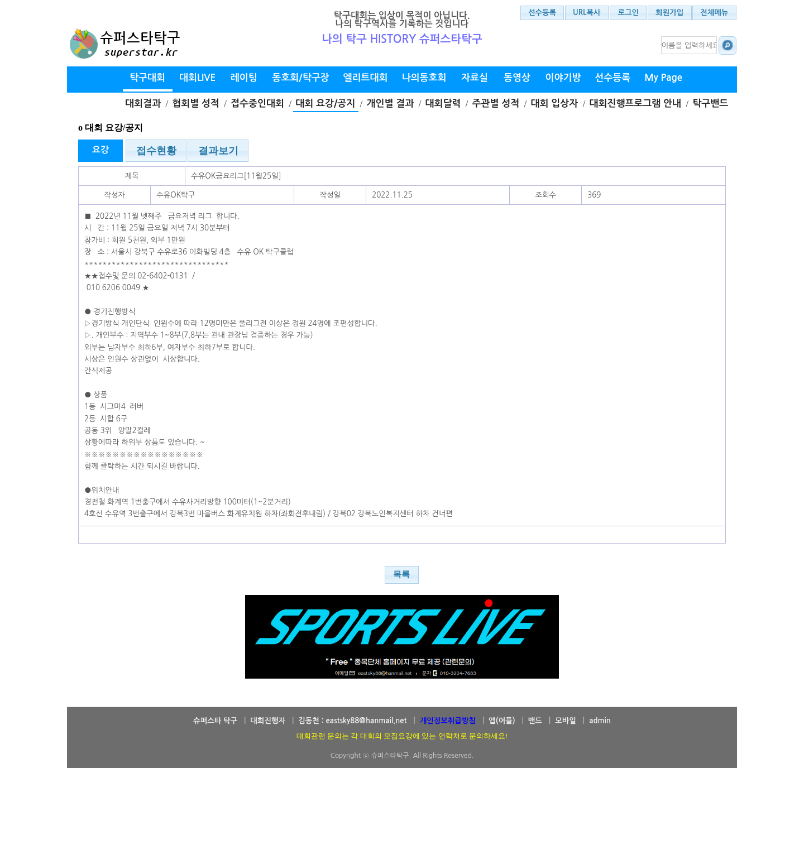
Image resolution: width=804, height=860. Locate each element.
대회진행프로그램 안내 (635, 103)
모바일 (565, 720)
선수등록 (542, 12)
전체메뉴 (714, 12)
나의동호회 (424, 78)
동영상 (517, 78)
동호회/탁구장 (300, 78)
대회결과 (143, 103)
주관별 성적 (496, 103)
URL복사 (587, 12)
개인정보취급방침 (448, 720)
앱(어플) (502, 720)
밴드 (535, 720)
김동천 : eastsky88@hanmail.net (352, 720)
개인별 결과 (390, 103)
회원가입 (669, 12)
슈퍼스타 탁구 (215, 720)
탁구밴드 (710, 103)
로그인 (628, 12)
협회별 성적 (195, 103)
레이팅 (244, 78)
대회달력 (443, 103)
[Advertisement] (402, 829)
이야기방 (563, 78)
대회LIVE (197, 78)
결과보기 (218, 150)
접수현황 (156, 150)
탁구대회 (147, 78)
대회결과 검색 (726, 45)
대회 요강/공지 (325, 103)
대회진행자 (267, 720)
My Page (663, 78)
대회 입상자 (554, 103)
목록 (401, 574)
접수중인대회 (257, 103)
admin (600, 720)
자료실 (474, 78)
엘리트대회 (365, 78)
